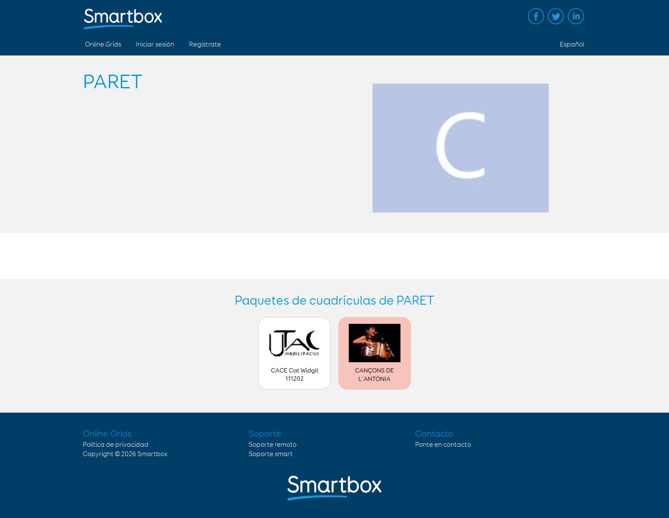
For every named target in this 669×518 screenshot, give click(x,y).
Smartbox (152, 454)
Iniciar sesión (155, 44)
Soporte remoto (273, 445)
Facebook (535, 16)
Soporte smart (271, 454)
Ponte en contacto (443, 445)
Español (572, 44)
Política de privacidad (115, 445)
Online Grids (103, 44)
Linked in (576, 16)
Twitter (555, 16)
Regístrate (205, 44)
